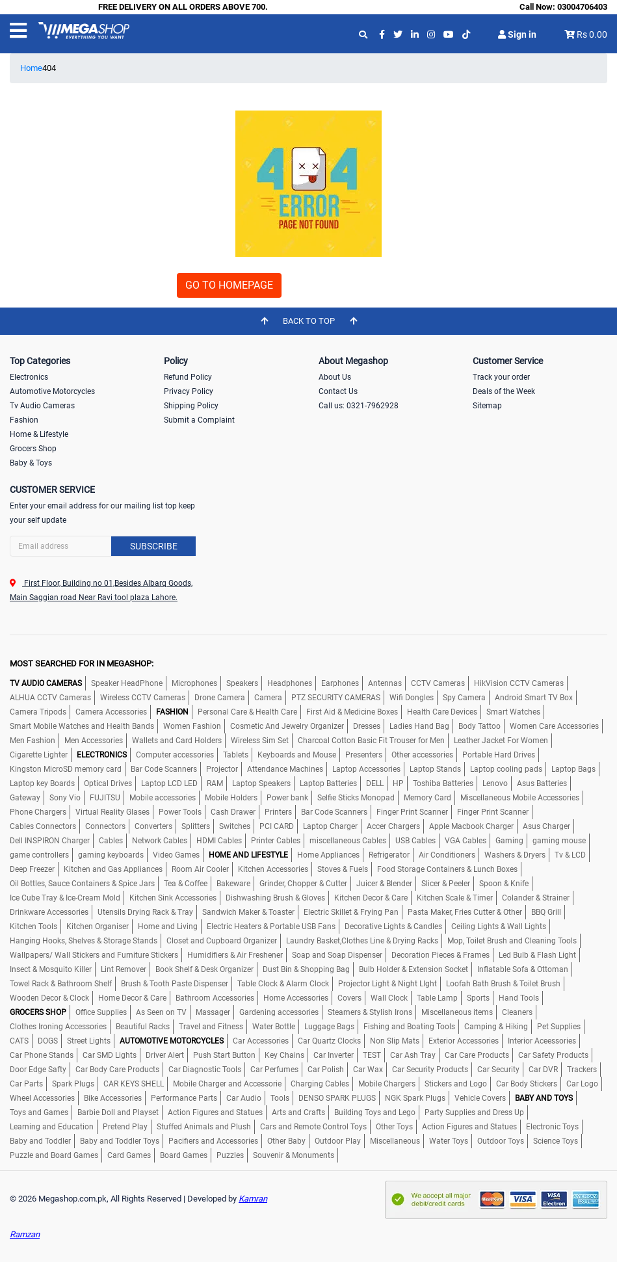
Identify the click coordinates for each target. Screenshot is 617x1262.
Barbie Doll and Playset (118, 1112)
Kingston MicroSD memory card (66, 769)
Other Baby (286, 1141)
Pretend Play (125, 1126)
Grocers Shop (33, 448)
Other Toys (394, 1126)
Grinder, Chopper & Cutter (303, 883)
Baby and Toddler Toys (119, 1141)
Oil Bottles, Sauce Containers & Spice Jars (82, 883)
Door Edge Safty (38, 1069)
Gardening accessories (279, 1012)
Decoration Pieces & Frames (440, 955)
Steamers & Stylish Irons (370, 1012)
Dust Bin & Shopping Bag (306, 969)
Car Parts (26, 1083)
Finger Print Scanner (412, 812)
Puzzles (230, 1155)
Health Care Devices (442, 711)
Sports (478, 998)
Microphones (194, 683)
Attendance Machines (285, 769)
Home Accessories (295, 998)
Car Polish (326, 1069)
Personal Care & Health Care (247, 711)
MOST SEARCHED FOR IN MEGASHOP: (81, 663)
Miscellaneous (395, 1141)
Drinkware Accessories (49, 912)
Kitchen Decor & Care (371, 897)
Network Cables (159, 840)
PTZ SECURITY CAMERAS (335, 697)
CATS (19, 1040)
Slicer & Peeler (445, 883)
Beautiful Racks (143, 1026)
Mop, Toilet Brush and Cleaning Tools (512, 940)
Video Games (176, 855)
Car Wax (368, 1069)
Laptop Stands (435, 769)
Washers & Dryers (514, 855)
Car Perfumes (274, 1069)
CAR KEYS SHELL (133, 1083)
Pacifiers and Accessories (213, 1141)
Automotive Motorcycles (52, 391)
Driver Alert (165, 1055)
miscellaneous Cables (347, 840)
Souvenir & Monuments (293, 1155)
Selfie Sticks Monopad (356, 797)
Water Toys (448, 1141)
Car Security (498, 1069)
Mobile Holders (231, 797)
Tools (279, 1098)
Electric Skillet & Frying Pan (351, 912)
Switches (234, 826)
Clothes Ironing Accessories (58, 1026)
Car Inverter (333, 1055)
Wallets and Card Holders (177, 740)
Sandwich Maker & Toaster (248, 912)
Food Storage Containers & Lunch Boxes (447, 869)
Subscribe (153, 546)
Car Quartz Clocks (329, 1040)
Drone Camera (219, 697)
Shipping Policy (191, 405)
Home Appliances (328, 855)
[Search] (103, 546)
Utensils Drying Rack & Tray (145, 912)
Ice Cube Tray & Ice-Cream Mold (65, 897)
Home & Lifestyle (39, 434)
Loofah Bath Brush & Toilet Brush (503, 983)
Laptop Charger (330, 826)
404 (49, 68)
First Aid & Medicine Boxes (352, 711)
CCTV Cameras (438, 683)
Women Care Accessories (554, 726)
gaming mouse (559, 840)
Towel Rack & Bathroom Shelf (61, 983)
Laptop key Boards (42, 783)
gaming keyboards (111, 855)
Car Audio (243, 1098)
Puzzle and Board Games (54, 1155)
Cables (111, 840)
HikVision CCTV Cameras (519, 683)
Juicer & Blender (384, 883)
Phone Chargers (38, 812)
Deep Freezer (32, 869)
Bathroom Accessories (215, 998)
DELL (375, 783)
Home (31, 68)
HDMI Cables (219, 840)
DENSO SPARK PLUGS (337, 1098)
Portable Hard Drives (498, 754)
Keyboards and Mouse (296, 754)
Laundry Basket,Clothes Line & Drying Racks (362, 940)
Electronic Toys (552, 1126)
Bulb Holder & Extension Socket (413, 969)
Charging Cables (320, 1083)
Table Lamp (437, 998)
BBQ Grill (546, 912)
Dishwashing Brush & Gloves (275, 897)
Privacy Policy (188, 391)
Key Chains (284, 1055)
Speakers (242, 683)
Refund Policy (188, 377)
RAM (215, 783)
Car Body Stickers (526, 1083)
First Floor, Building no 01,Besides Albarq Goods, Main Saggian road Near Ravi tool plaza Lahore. (101, 590)
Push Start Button (224, 1055)
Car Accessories (261, 1040)
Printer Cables (275, 840)
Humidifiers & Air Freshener (235, 955)
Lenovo (495, 783)
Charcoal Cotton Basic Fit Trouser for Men (371, 740)
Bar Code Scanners (164, 769)
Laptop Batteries (328, 783)
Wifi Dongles (411, 697)
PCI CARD (276, 826)
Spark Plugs (73, 1083)
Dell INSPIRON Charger (50, 840)
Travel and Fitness (211, 1026)
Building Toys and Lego (374, 1112)
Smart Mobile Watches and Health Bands (82, 726)
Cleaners (517, 1012)
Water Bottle (273, 1026)
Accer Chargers (393, 826)
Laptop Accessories (366, 769)
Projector (222, 769)
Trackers (582, 1069)
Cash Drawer (233, 812)
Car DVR (543, 1069)
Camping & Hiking (496, 1026)
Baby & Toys (31, 462)
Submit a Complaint (199, 420)
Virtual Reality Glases (112, 812)
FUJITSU (105, 797)
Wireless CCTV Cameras (142, 697)
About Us (335, 377)
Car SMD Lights (110, 1055)
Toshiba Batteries (443, 783)
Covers (349, 998)
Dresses (366, 726)
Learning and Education (52, 1126)
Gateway (25, 797)
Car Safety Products (553, 1055)
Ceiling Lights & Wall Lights (498, 926)
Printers (278, 812)
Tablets (235, 754)
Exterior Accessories (463, 1040)
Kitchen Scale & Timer (455, 897)
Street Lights (89, 1040)
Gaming (509, 840)
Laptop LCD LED (169, 783)
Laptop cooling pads (506, 769)
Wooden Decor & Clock (49, 998)
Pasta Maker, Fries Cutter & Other (465, 912)
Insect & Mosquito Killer (51, 969)
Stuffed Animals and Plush (204, 1126)
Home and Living (168, 926)
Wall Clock (389, 998)
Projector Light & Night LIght (387, 983)
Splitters (195, 826)
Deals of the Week (504, 391)
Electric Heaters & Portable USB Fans (271, 926)
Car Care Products (477, 1055)
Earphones (340, 683)
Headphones (289, 683)
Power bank (287, 797)
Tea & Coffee (185, 883)
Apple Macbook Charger (471, 826)
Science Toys (555, 1141)
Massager (213, 1012)
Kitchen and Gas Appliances (113, 869)
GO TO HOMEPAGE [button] (229, 285)
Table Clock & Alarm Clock (283, 983)
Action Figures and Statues (215, 1112)
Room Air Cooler (200, 869)
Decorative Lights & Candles (393, 926)
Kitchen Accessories (273, 869)
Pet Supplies (559, 1026)
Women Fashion (192, 726)
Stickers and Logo (456, 1083)
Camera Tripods (38, 711)
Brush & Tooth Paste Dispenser (174, 983)
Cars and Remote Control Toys (313, 1126)
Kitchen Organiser (97, 926)
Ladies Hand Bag (419, 726)
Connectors (105, 826)
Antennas (385, 683)
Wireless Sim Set (260, 740)
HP (398, 783)
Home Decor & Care (132, 998)
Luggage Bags (329, 1026)
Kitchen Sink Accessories (173, 897)
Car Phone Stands (41, 1055)
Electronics (29, 377)
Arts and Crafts (298, 1112)
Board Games (183, 1155)
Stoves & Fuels (342, 869)
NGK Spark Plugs (415, 1098)
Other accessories (422, 754)
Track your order (501, 377)
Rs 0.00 (592, 34)
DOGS (48, 1040)
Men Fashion (32, 740)
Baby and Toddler (40, 1141)
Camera (268, 697)
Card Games (129, 1155)
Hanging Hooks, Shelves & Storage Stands (83, 940)
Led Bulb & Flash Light (537, 955)
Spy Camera (464, 697)
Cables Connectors (43, 826)
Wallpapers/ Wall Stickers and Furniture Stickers (94, 955)
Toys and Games (39, 1112)
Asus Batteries (542, 783)
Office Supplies (101, 1012)
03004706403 (582, 7)
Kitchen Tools (33, 926)
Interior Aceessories (542, 1040)
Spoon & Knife (504, 883)
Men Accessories (93, 740)
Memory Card (427, 797)
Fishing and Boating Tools (409, 1026)
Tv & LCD (570, 855)
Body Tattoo (479, 726)
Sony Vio (65, 797)
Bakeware (233, 883)
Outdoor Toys (500, 1141)
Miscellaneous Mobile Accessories (519, 797)
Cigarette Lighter (39, 754)
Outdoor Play (338, 1141)
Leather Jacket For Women (501, 740)
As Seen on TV (161, 1012)
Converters (153, 826)
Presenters (363, 754)
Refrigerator (389, 855)
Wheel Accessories (42, 1098)
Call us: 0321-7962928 (359, 405)
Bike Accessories (113, 1098)
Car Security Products (430, 1069)
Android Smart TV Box (534, 697)
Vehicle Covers (480, 1098)
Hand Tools (519, 998)
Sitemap (487, 405)
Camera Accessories (111, 711)
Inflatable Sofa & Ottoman (522, 969)
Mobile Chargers (386, 1083)
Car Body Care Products (117, 1069)
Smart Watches (513, 711)
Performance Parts (184, 1098)
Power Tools (180, 812)
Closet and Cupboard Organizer (221, 940)
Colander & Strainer (536, 897)
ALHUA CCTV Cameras (50, 697)
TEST (372, 1055)
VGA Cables (465, 840)
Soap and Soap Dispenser (337, 955)
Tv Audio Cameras (42, 405)
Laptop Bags (573, 769)
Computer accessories (175, 754)
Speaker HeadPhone (127, 683)
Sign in (517, 34)
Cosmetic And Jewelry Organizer (287, 726)
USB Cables (415, 840)
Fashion (24, 420)
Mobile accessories (162, 797)
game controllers (39, 855)
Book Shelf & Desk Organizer (204, 969)
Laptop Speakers (261, 783)
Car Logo (582, 1083)
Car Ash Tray (413, 1055)
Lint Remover (123, 969)
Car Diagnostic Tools (204, 1069)
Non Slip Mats (394, 1040)
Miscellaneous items (457, 1012)
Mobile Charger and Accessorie (227, 1083)
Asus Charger (546, 826)
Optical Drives (108, 783)
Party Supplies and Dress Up (474, 1112)
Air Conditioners (447, 855)
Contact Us (338, 391)
